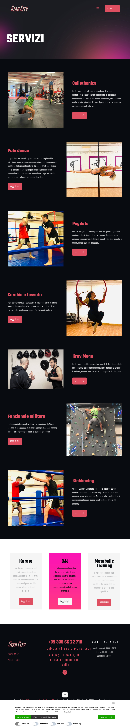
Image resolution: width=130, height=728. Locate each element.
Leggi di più (67, 712)
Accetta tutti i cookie (106, 717)
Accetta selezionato (23, 717)
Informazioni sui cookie (48, 717)
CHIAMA (112, 8)
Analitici (60, 723)
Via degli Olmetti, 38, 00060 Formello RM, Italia (65, 660)
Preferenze (44, 723)
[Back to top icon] (65, 694)
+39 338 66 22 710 (65, 642)
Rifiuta (35, 717)
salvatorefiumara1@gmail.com (69, 648)
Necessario (26, 723)
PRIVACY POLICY (14, 660)
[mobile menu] (98, 9)
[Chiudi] (113, 703)
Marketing (77, 723)
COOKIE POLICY (14, 654)
